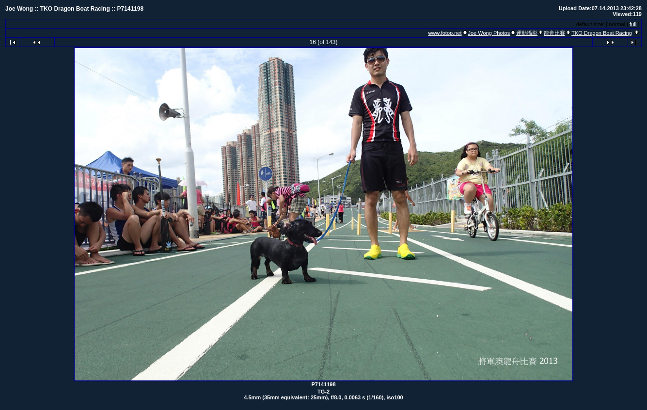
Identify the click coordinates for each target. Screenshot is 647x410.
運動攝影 (526, 33)
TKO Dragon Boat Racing (601, 33)
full (633, 24)
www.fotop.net (444, 33)
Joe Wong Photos (489, 33)
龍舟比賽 (554, 33)
